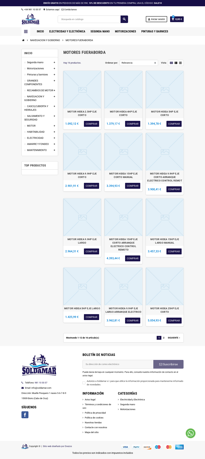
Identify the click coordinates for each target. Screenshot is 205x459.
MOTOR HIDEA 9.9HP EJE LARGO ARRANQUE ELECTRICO (123, 310)
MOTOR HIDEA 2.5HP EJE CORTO (82, 113)
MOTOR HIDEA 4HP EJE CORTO (123, 113)
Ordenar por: (111, 62)
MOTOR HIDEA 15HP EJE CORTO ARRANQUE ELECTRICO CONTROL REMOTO (123, 244)
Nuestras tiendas (93, 422)
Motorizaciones (127, 409)
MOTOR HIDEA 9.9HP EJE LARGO (82, 241)
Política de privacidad (95, 412)
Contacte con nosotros (96, 427)
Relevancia (127, 62)
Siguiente (174, 338)
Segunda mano (127, 404)
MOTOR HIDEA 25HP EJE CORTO (164, 310)
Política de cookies (94, 417)
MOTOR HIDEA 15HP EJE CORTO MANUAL (123, 175)
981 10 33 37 (41, 382)
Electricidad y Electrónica (132, 399)
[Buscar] (93, 19)
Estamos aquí (51, 9)
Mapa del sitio (92, 432)
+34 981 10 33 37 (31, 9)
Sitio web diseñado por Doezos (57, 446)
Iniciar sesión (156, 19)
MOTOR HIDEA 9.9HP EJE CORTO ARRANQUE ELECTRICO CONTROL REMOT (164, 177)
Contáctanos (69, 9)
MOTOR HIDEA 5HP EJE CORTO (164, 113)
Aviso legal (90, 399)
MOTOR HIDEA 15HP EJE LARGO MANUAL (164, 241)
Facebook (24, 414)
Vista (163, 62)
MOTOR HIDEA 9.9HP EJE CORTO (82, 175)
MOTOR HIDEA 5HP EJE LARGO (82, 308)
